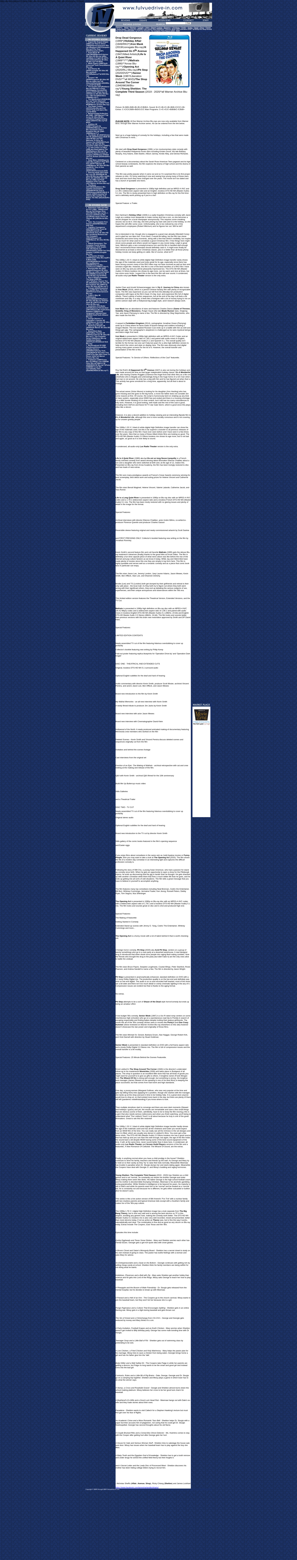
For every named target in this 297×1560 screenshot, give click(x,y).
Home (126, 27)
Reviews (133, 27)
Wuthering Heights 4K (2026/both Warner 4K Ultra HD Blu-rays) (98, 327)
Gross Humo (121, 29)
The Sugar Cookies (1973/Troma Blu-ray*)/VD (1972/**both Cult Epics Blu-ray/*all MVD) (97, 109)
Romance (167, 27)
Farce (202, 27)
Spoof (196, 27)
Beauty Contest (156, 27)
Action (190, 27)
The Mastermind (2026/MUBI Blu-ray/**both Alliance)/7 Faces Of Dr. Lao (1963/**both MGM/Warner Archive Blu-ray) (98, 101)
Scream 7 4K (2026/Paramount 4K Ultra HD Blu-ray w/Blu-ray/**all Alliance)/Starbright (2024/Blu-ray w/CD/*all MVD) (98, 81)
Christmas (176, 27)
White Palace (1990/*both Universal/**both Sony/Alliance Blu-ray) (98, 65)
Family (183, 27)
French (208, 27)
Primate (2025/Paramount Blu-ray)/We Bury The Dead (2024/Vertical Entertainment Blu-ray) (97, 290)
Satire (147, 27)
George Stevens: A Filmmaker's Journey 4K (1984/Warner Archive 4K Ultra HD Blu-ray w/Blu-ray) (98, 321)
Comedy (141, 27)
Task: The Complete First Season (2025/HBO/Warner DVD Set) (97, 223)
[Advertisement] (201, 772)
